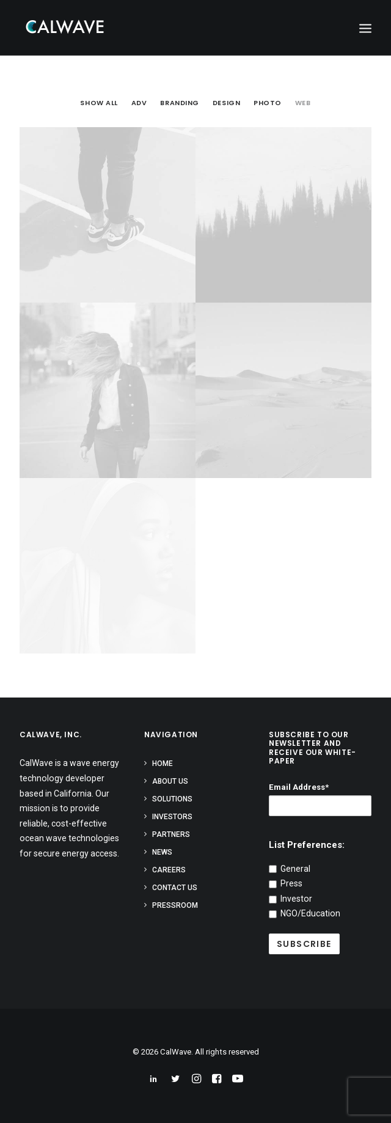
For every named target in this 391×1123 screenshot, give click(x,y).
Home (162, 763)
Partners (171, 834)
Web (303, 103)
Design (226, 103)
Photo (268, 103)
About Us (170, 781)
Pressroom (175, 905)
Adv (139, 103)
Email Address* (299, 787)
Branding (179, 103)
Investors (172, 816)
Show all (98, 103)
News (162, 852)
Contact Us (174, 887)
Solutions (172, 799)
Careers (169, 870)
